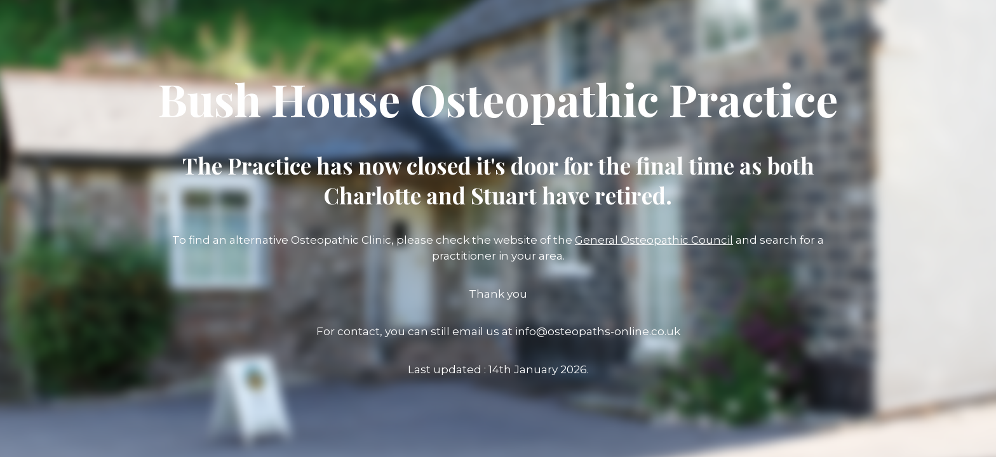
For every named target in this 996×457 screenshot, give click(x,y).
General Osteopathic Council (654, 240)
